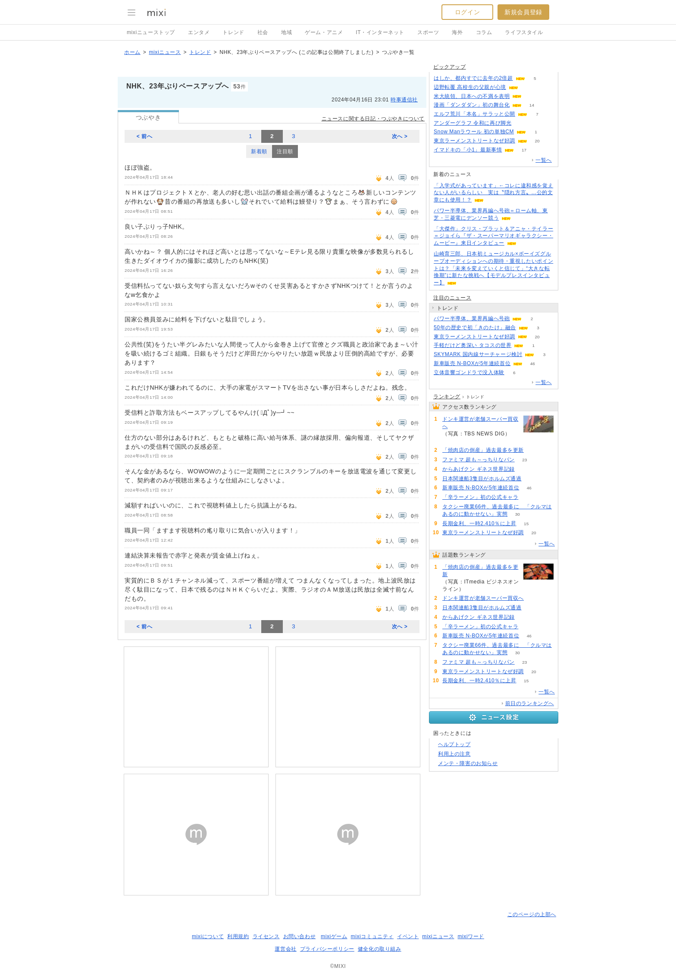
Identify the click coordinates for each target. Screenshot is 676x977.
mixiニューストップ (151, 32)
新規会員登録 (523, 12)
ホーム (132, 52)
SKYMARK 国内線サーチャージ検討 (478, 354)
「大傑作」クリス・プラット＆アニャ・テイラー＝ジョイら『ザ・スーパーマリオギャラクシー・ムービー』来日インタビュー (493, 236)
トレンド (233, 32)
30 (517, 514)
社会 (262, 32)
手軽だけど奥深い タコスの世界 (472, 345)
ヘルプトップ (454, 744)
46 (532, 363)
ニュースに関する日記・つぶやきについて (373, 119)
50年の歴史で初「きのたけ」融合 (475, 328)
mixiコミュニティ (372, 936)
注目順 (285, 151)
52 (528, 497)
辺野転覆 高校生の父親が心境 (470, 87)
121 (531, 96)
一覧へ (543, 160)
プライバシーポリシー (327, 949)
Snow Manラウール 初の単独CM (474, 132)
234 (534, 450)
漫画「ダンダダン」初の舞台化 (472, 105)
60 (528, 87)
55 (521, 123)
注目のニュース (452, 298)
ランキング (446, 397)
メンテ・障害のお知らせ (468, 763)
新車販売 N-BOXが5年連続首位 (472, 363)
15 (526, 523)
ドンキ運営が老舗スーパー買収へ (480, 422)
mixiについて (208, 936)
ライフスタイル (524, 32)
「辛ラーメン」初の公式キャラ (480, 497)
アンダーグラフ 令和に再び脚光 (472, 123)
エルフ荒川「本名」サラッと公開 (474, 114)
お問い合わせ (299, 936)
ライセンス (266, 936)
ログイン (467, 12)
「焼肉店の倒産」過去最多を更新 (483, 450)
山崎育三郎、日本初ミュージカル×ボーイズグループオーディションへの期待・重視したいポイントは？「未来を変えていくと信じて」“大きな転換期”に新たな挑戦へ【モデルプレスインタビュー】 (493, 268)
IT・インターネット (380, 32)
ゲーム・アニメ (324, 32)
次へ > (400, 136)
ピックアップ (449, 67)
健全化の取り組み (379, 949)
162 (452, 440)
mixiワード (470, 936)
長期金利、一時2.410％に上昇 (479, 523)
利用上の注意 (454, 754)
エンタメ (199, 32)
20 (537, 141)
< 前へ (145, 136)
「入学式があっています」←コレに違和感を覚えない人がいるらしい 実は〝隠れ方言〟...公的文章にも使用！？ (493, 193)
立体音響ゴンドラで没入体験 (469, 372)
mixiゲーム (334, 936)
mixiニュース (165, 52)
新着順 (259, 151)
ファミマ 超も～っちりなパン (478, 460)
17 (524, 150)
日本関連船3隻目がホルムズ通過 (482, 479)
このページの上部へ (531, 914)
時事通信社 (404, 100)
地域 (286, 32)
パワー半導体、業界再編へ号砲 (472, 318)
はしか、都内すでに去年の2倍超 (473, 78)
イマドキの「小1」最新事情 (468, 150)
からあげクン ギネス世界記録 (478, 469)
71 (531, 478)
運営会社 (285, 949)
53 (524, 469)
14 (531, 105)
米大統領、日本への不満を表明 (472, 96)
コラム (484, 32)
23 (524, 459)
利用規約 (238, 936)
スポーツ (428, 32)
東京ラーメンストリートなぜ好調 (474, 141)
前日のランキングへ (529, 703)
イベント (408, 936)
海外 (457, 32)
